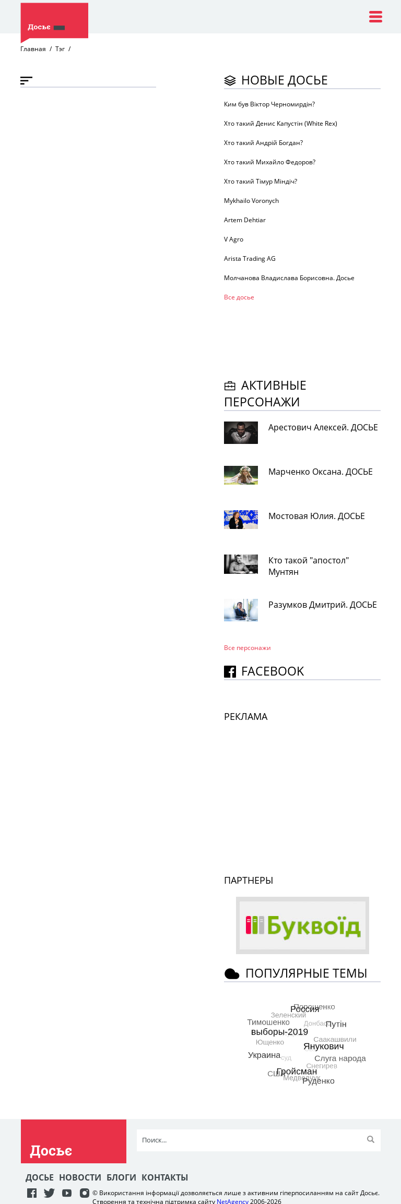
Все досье (239, 297)
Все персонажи (247, 647)
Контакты (164, 1177)
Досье (40, 1177)
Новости (80, 1177)
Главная (33, 48)
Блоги (121, 1177)
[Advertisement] (307, 338)
